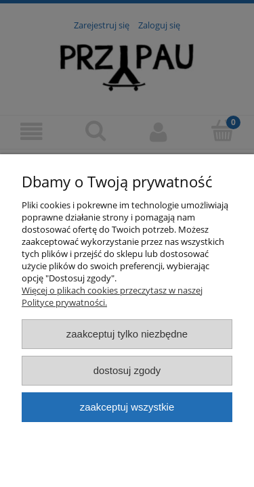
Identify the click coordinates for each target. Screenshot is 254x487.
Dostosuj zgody (127, 370)
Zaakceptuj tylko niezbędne (127, 334)
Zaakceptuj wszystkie (127, 407)
